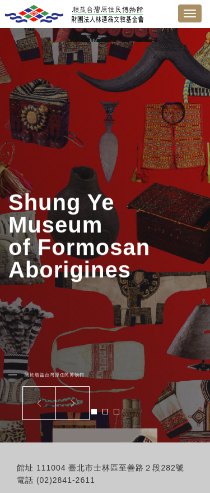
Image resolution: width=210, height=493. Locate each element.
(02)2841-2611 (65, 480)
